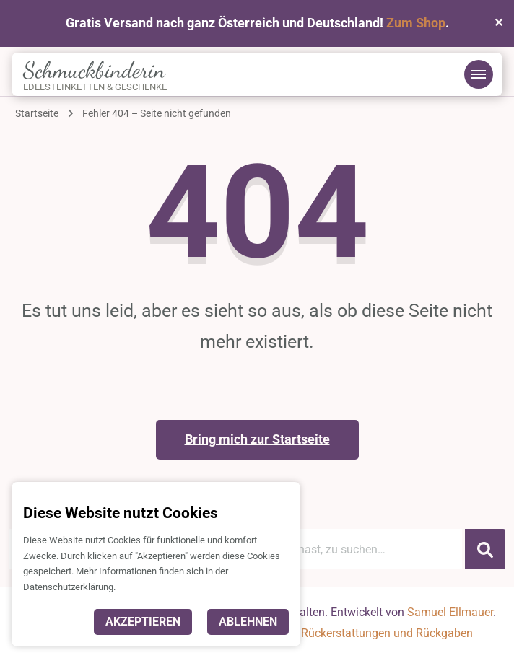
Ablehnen (248, 621)
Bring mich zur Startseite (257, 439)
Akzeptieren (142, 621)
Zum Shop (415, 22)
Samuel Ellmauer (450, 612)
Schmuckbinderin (94, 70)
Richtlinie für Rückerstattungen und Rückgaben (353, 633)
